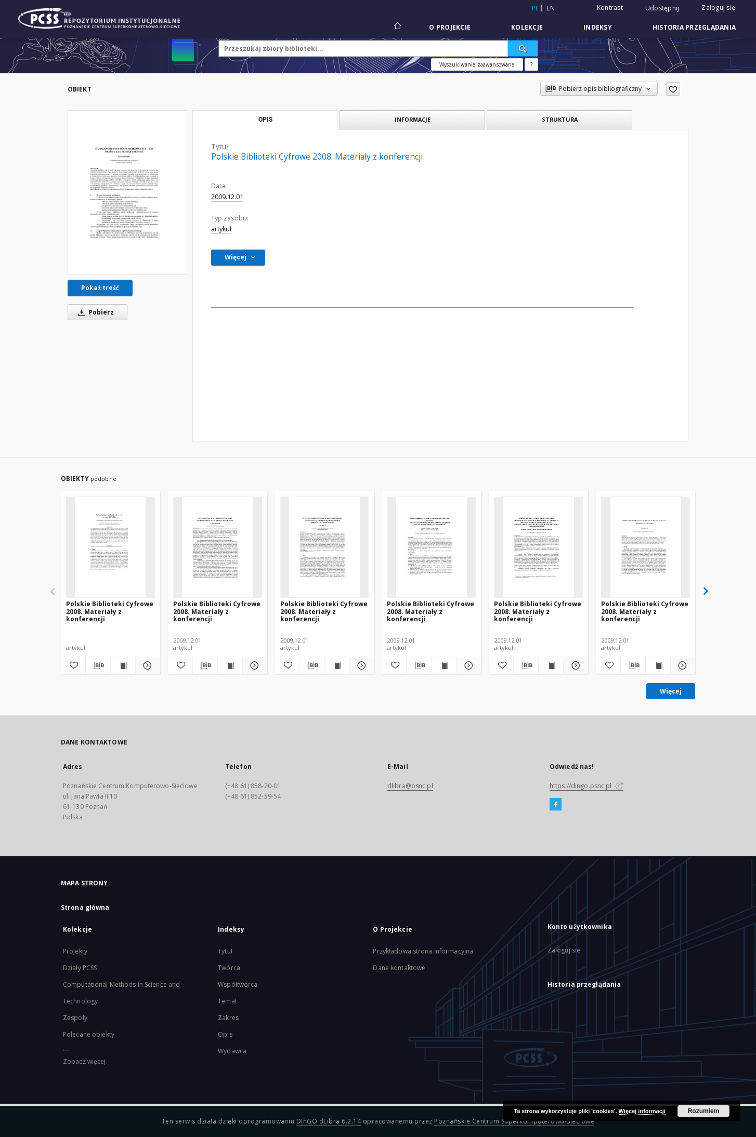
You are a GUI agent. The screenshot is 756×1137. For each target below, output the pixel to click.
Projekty (75, 951)
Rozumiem (704, 1111)
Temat (227, 1001)
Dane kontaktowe (399, 967)
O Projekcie (450, 27)
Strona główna (85, 907)
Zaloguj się (718, 7)
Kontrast (610, 7)
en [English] (550, 8)
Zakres (228, 1017)
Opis (225, 1034)
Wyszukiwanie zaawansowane (477, 64)
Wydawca (232, 1051)
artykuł (221, 229)
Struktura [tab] (560, 119)
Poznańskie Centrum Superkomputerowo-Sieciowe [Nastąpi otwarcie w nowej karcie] (514, 1121)
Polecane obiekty (88, 1034)
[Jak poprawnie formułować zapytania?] (531, 64)
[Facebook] (556, 804)
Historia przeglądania (694, 27)
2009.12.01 (227, 196)
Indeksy (597, 27)
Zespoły (75, 1017)
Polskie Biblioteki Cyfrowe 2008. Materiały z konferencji (109, 611)
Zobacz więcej (84, 1061)
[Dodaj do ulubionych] (673, 89)
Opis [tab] (265, 119)
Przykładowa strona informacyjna (423, 951)
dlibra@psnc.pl (410, 785)
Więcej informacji (642, 1111)
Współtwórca (237, 984)
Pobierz (94, 312)
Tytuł (225, 951)
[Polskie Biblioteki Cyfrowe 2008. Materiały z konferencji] (127, 192)
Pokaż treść (100, 287)
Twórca (229, 967)
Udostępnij (662, 8)
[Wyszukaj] (523, 48)
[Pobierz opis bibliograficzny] (98, 665)
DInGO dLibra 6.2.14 (328, 1121)
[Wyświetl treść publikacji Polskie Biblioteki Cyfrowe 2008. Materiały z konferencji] (123, 665)
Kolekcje (527, 27)
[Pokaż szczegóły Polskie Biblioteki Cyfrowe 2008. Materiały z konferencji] (146, 665)
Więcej (671, 691)
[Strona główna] (397, 27)
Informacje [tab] (413, 119)
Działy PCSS (80, 967)
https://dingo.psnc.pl (586, 785)
